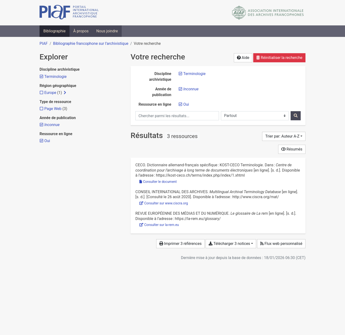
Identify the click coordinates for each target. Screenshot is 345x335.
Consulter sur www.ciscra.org (163, 203)
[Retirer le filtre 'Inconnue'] (191, 89)
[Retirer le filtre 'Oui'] (186, 104)
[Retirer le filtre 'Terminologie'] (194, 73)
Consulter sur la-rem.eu (159, 225)
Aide (243, 57)
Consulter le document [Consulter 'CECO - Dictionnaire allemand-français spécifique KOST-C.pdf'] (158, 182)
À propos (81, 31)
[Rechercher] (296, 115)
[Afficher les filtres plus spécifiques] (65, 93)
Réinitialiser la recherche (279, 57)
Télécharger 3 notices (229, 243)
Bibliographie (54, 31)
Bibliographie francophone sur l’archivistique (90, 43)
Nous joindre (107, 31)
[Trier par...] (283, 136)
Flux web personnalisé (281, 243)
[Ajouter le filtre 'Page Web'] (53, 108)
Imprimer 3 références (180, 243)
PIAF (44, 43)
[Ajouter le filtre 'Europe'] (50, 92)
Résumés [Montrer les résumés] (291, 149)
